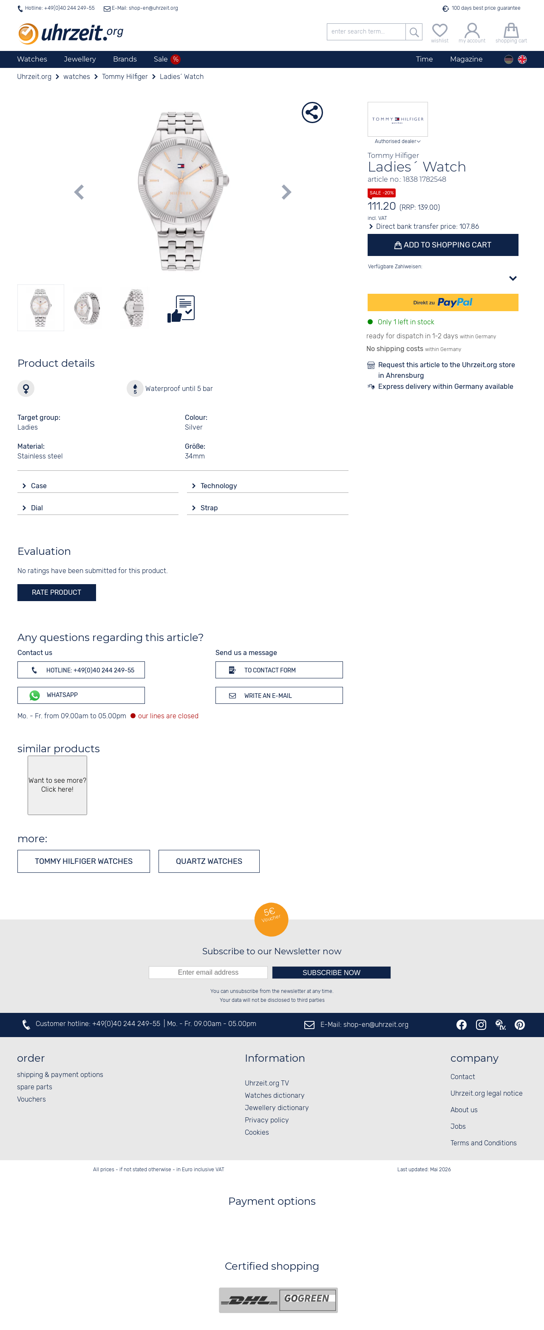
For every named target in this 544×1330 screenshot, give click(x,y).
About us (464, 1110)
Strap (210, 508)
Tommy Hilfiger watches (84, 861)
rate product (56, 592)
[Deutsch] (508, 59)
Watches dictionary (275, 1095)
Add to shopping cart (447, 245)
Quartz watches (209, 861)
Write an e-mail (259, 695)
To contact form (261, 670)
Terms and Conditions (483, 1143)
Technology (220, 486)
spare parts (34, 1087)
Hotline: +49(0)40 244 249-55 (60, 8)
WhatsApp (53, 695)
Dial (38, 508)
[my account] (472, 32)
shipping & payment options (60, 1075)
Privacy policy (267, 1120)
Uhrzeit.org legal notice (486, 1093)
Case (39, 486)
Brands (125, 59)
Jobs (458, 1126)
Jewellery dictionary (277, 1108)
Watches (32, 59)
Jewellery (80, 59)
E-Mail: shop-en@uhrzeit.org (144, 8)
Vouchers (31, 1099)
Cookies (257, 1132)
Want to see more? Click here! (57, 785)
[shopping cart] (511, 32)
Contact (462, 1077)
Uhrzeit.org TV (267, 1083)
